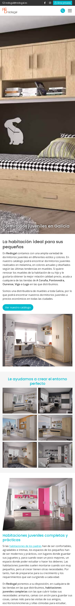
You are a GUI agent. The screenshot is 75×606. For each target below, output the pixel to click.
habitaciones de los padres (25, 546)
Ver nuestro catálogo (18, 307)
